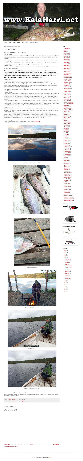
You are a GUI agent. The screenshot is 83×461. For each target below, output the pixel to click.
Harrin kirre (21, 122)
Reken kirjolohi (37, 121)
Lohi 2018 (66, 129)
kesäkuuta (67, 269)
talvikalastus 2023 (67, 174)
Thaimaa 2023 (67, 183)
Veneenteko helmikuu (68, 195)
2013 (65, 291)
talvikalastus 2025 (67, 177)
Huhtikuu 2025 (67, 80)
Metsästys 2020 (67, 151)
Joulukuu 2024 (67, 91)
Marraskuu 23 (66, 148)
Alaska (65, 50)
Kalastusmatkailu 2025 (68, 102)
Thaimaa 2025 (67, 186)
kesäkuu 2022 (66, 112)
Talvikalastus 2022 (67, 172)
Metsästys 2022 (67, 154)
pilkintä (65, 157)
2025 (65, 250)
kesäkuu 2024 (66, 116)
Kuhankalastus (67, 122)
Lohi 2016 (66, 126)
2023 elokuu (66, 48)
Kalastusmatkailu (67, 100)
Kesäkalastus (66, 106)
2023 (65, 254)
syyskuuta (67, 262)
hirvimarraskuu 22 (67, 76)
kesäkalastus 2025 (67, 109)
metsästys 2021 (18, 401)
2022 (65, 255)
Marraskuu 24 (66, 149)
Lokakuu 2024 (66, 140)
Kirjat (27, 42)
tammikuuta (67, 278)
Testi (65, 181)
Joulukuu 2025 (67, 93)
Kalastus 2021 (66, 94)
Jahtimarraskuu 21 (67, 86)
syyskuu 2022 (66, 163)
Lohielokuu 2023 (67, 138)
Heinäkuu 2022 (67, 63)
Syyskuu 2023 (66, 165)
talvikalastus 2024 (67, 175)
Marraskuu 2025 (67, 146)
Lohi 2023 (66, 137)
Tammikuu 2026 (67, 180)
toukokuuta (67, 271)
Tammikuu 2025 (67, 178)
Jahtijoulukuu (66, 83)
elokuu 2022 (66, 54)
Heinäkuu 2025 (67, 68)
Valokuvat (66, 194)
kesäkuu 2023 (66, 114)
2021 (65, 257)
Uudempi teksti (7, 444)
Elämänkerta (66, 59)
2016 (65, 287)
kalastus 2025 (66, 99)
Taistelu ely (66, 169)
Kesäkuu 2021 (67, 111)
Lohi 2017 (66, 128)
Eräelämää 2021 (68, 265)
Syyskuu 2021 (23, 401)
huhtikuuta (67, 273)
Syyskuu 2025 (66, 168)
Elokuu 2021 (66, 53)
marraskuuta (67, 260)
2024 (65, 252)
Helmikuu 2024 (67, 70)
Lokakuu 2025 (66, 142)
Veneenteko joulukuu (68, 197)
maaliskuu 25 (66, 145)
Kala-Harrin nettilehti (34, 42)
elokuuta (67, 264)
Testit (23, 42)
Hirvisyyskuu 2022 (67, 77)
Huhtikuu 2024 (67, 79)
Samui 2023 (66, 160)
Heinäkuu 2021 (67, 62)
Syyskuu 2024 (66, 166)
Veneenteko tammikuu (68, 200)
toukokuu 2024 (67, 191)
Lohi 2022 (66, 135)
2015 (65, 289)
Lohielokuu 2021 (68, 267)
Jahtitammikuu (67, 89)
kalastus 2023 (66, 96)
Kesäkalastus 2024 (67, 108)
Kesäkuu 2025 (67, 117)
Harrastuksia (66, 60)
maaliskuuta (67, 275)
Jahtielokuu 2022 (67, 82)
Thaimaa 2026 (67, 188)
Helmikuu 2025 (67, 71)
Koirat (65, 120)
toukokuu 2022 (67, 189)
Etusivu (5, 42)
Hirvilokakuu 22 (67, 74)
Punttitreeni (66, 158)
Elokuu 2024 (66, 56)
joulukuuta (67, 259)
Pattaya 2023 (66, 155)
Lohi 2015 (66, 125)
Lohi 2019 (66, 131)
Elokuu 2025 (66, 57)
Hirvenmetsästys (12, 401)
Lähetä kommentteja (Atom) (12, 446)
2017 (65, 286)
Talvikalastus (66, 171)
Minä (10, 42)
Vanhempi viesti (56, 444)
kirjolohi (65, 119)
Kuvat (14, 42)
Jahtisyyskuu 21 (67, 88)
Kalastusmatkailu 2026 (68, 103)
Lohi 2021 (66, 134)
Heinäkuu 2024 (67, 66)
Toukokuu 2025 (67, 192)
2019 (65, 282)
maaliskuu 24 (66, 143)
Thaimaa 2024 (67, 184)
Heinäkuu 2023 (67, 65)
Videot (18, 42)
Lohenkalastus (67, 123)
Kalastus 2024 (66, 97)
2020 (65, 280)
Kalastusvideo (66, 105)
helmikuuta (67, 276)
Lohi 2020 (66, 132)
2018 (65, 284)
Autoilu (65, 51)
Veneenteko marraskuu (68, 198)
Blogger (49, 457)
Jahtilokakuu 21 (67, 85)
